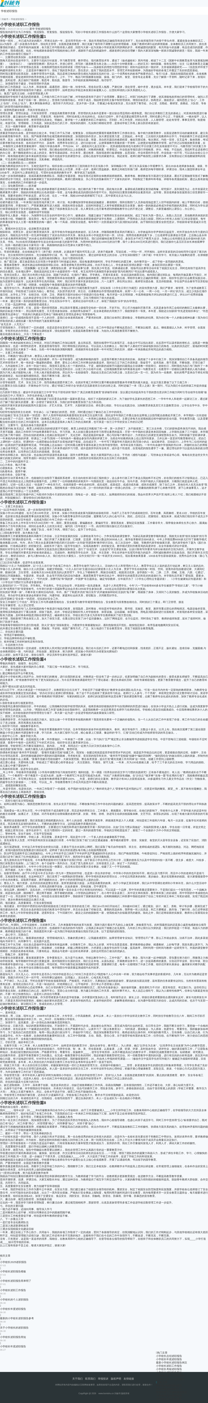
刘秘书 (5, 19)
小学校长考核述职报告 (169, 1369)
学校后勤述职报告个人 (169, 1388)
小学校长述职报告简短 (13, 1337)
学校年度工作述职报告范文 (171, 1392)
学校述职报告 (9, 11)
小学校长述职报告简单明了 (15, 1280)
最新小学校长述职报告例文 (171, 1362)
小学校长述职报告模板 (13, 1271)
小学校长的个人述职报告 (14, 1299)
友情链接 (129, 1378)
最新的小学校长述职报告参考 (17, 1318)
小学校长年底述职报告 (13, 1346)
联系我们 (90, 1378)
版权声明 (116, 1378)
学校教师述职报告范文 (169, 1385)
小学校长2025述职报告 (13, 1262)
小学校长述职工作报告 (13, 1290)
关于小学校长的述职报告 (14, 1327)
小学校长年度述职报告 (13, 1308)
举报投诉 (103, 1378)
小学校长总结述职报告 (169, 1355)
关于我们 (77, 1378)
